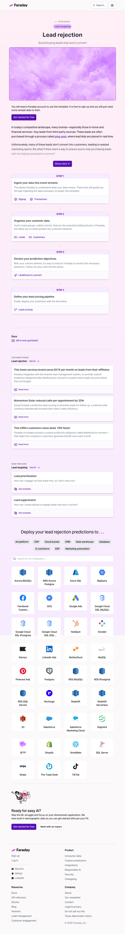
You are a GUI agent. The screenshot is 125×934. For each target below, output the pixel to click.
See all (34, 361)
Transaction (38, 199)
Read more (21, 389)
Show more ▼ (62, 163)
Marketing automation (77, 548)
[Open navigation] (112, 5)
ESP (57, 548)
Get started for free (23, 117)
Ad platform (21, 541)
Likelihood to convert (28, 275)
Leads (19, 237)
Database (104, 541)
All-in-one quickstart (24, 340)
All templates (62, 21)
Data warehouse (85, 541)
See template (22, 489)
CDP (36, 541)
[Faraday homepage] (18, 5)
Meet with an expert (51, 826)
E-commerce (42, 548)
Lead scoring (23, 309)
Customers (37, 237)
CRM (67, 541)
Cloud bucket (52, 541)
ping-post (61, 136)
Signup (20, 199)
